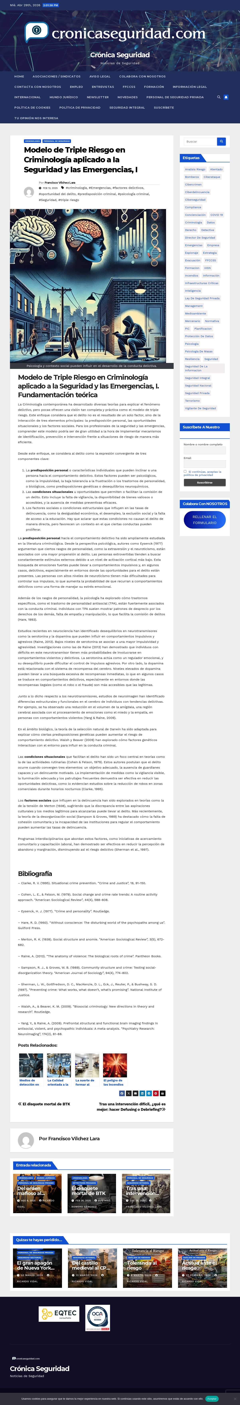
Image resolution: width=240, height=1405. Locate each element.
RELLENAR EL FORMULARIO (205, 520)
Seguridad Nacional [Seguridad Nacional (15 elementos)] (198, 385)
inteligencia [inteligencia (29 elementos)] (193, 290)
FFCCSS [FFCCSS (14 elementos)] (210, 260)
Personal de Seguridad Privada (175, 97)
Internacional (27, 97)
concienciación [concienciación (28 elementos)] (195, 214)
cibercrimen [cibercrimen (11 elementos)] (193, 184)
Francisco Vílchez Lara (60, 182)
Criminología (32, 141)
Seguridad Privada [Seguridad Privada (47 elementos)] (197, 393)
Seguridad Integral (127, 107)
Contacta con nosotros (37, 87)
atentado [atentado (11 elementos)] (216, 169)
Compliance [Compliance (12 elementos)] (193, 207)
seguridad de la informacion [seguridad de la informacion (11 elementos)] (196, 368)
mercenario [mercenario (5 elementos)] (192, 321)
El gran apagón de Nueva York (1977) (34, 1268)
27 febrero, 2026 (199, 1275)
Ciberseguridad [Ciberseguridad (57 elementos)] (195, 199)
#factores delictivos (128, 188)
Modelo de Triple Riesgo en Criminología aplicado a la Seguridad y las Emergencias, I (80, 159)
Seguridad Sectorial (29, 1257)
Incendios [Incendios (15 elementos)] (191, 275)
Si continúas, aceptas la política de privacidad (202, 473)
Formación (154, 87)
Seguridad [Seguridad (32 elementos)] (211, 359)
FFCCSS (129, 87)
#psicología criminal (133, 194)
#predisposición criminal (97, 194)
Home (19, 76)
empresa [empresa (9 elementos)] (213, 245)
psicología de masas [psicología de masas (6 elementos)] (199, 351)
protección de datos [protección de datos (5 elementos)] (199, 336)
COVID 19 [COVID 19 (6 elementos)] (216, 214)
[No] (235, 1399)
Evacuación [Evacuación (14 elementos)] (193, 260)
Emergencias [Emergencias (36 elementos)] (194, 245)
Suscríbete (164, 107)
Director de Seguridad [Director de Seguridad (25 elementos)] (200, 237)
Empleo (76, 87)
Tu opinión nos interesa (36, 118)
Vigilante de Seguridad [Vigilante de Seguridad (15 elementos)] (200, 408)
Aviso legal (100, 76)
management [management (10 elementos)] (194, 305)
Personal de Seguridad (57, 141)
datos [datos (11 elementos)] (211, 222)
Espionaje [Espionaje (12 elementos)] (191, 252)
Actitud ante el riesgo (199, 1265)
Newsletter (98, 97)
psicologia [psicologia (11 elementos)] (192, 343)
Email (187, 458)
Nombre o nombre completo (203, 444)
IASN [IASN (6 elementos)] (207, 268)
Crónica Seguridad (120, 55)
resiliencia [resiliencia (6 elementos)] (192, 359)
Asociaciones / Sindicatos (57, 76)
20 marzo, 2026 (32, 1275)
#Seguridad (47, 200)
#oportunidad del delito (57, 194)
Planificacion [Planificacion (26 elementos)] (203, 328)
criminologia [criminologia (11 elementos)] (193, 222)
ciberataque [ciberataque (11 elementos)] (212, 176)
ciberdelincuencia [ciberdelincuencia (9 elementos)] (197, 192)
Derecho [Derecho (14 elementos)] (191, 230)
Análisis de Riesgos (139, 1257)
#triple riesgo (68, 200)
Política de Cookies (32, 107)
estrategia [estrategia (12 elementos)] (210, 252)
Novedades (128, 97)
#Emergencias (100, 188)
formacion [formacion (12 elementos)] (192, 268)
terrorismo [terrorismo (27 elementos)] (192, 400)
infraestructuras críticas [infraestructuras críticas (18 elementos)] (201, 283)
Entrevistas (103, 87)
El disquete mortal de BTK (44, 1104)
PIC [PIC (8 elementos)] (187, 328)
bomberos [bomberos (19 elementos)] (192, 176)
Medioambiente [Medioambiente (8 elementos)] (195, 313)
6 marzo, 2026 (141, 1275)
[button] (218, 97)
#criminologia (76, 188)
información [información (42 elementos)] (211, 275)
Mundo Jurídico (64, 97)
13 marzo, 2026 (87, 1275)
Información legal (190, 87)
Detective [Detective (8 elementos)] (207, 230)
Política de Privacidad (80, 107)
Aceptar (212, 1398)
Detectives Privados (84, 1183)
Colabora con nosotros (142, 76)
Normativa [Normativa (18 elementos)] (212, 321)
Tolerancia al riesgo (141, 1265)
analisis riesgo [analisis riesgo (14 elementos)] (195, 169)
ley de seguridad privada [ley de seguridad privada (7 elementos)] (202, 298)
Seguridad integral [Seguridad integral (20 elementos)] (197, 377)
